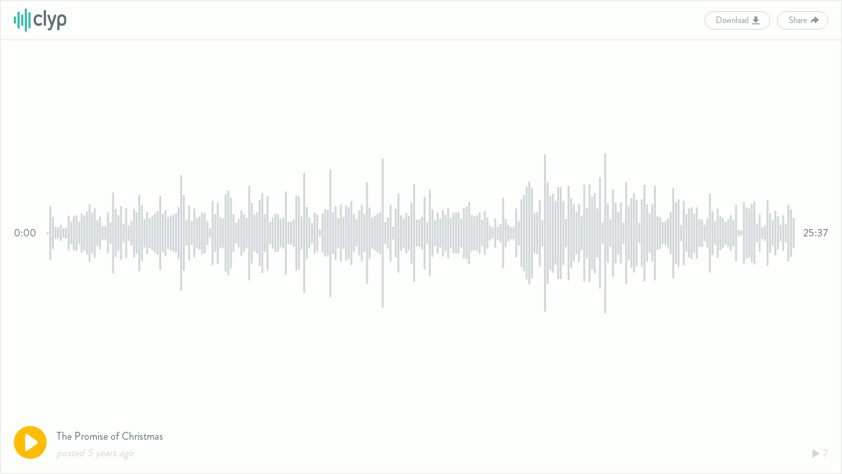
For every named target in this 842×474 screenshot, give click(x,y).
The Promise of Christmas (110, 436)
